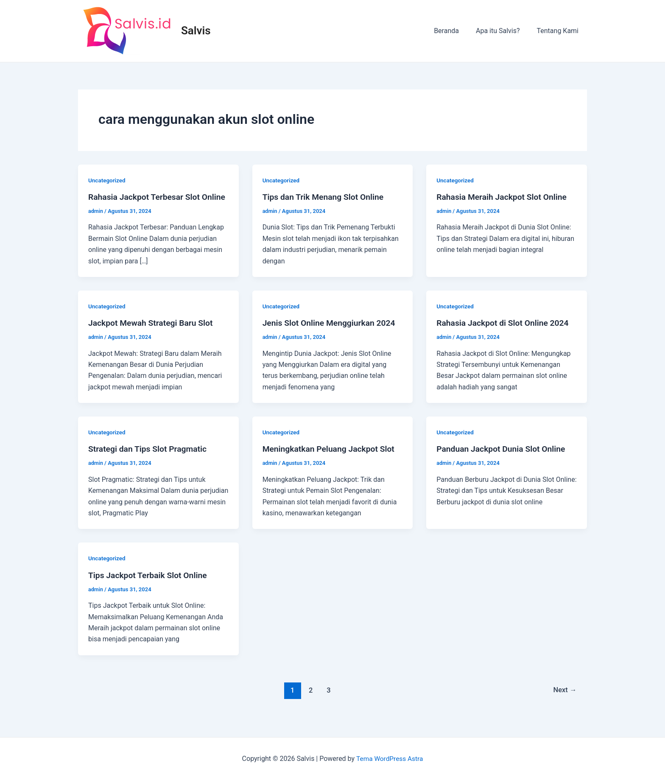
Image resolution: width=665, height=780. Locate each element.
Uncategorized (107, 180)
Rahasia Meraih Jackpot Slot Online (504, 197)
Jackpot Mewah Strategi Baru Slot (153, 334)
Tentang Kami (559, 31)
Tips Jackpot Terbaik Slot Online (149, 586)
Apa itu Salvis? (503, 31)
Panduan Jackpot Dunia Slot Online (503, 460)
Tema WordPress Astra (389, 759)
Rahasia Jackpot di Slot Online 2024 (504, 334)
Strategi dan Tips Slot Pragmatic (149, 460)
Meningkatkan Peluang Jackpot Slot (331, 460)
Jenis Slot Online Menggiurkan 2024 (331, 334)
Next (564, 701)
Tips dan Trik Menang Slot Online (325, 197)
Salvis (196, 30)
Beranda (454, 31)
